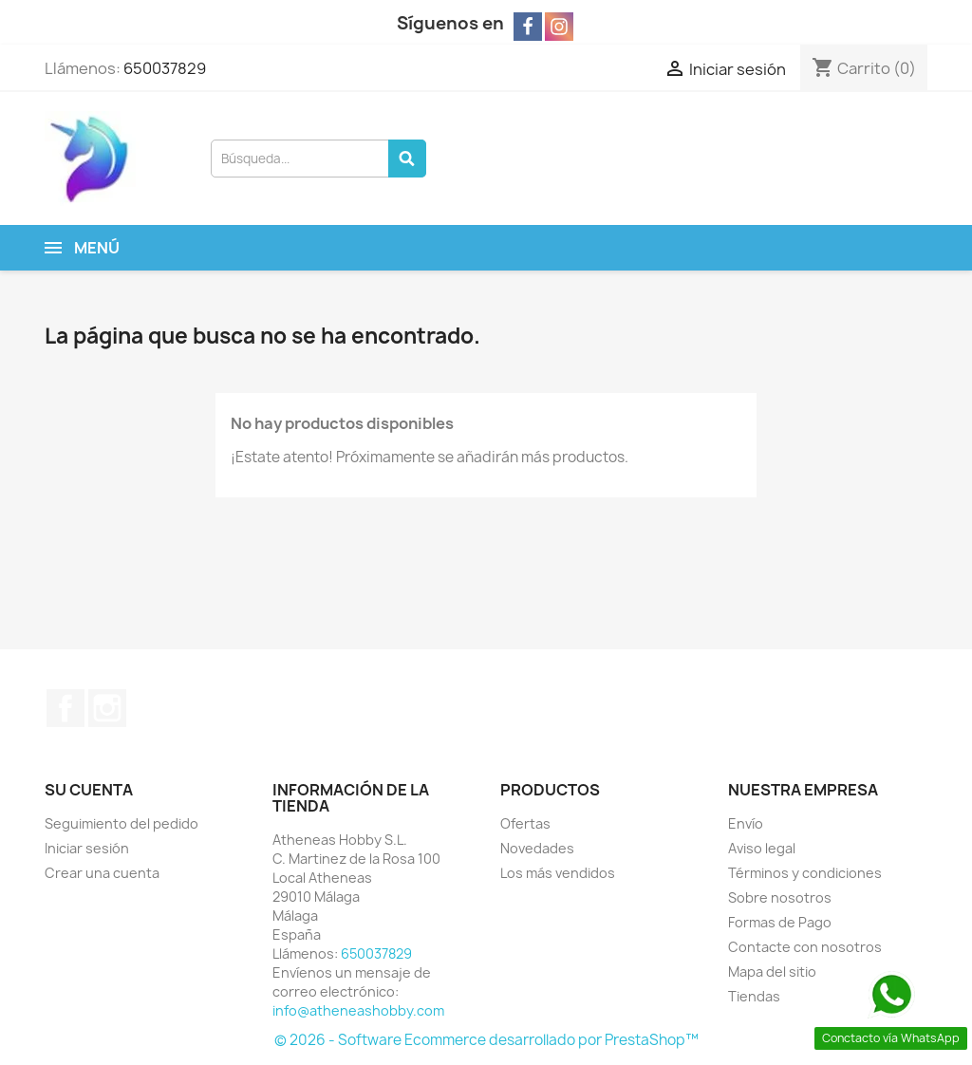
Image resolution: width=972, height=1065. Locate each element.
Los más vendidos (557, 873)
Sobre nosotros (780, 897)
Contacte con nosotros (805, 947)
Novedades (537, 848)
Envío (745, 823)
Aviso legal (761, 848)
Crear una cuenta (102, 873)
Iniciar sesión (87, 848)
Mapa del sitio (772, 971)
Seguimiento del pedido (121, 823)
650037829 (164, 68)
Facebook (65, 708)
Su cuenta (89, 789)
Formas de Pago (780, 922)
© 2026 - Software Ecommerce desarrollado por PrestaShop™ (486, 1040)
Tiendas (754, 996)
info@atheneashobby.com (358, 1010)
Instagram (107, 708)
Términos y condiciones (805, 873)
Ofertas (525, 823)
